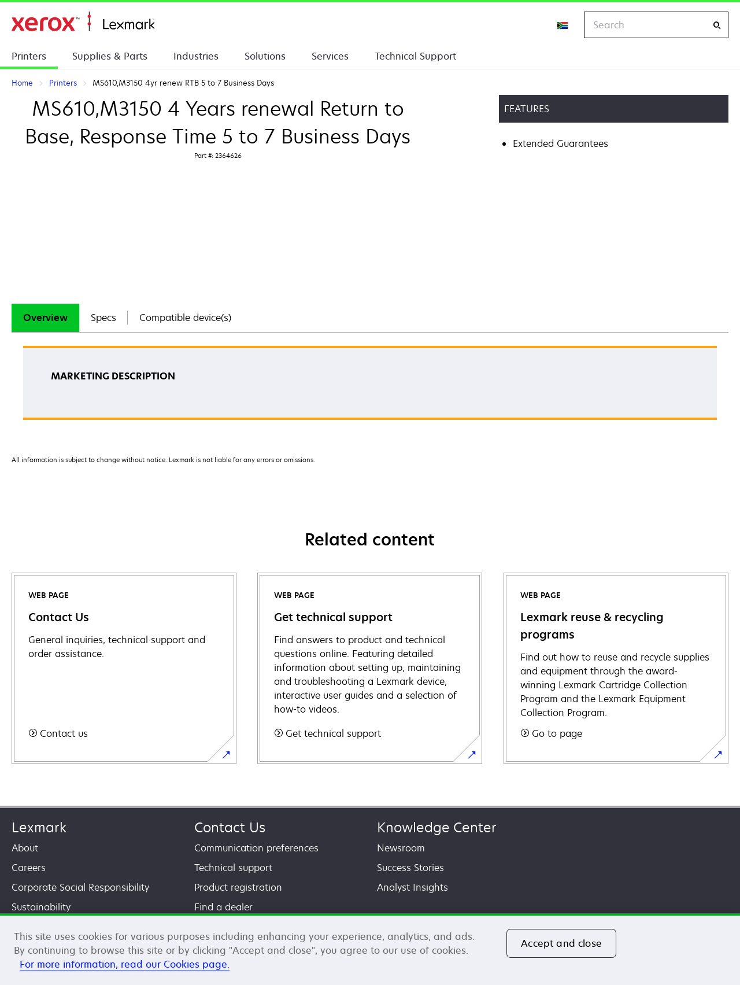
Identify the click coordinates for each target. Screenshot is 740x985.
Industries (196, 56)
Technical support (233, 867)
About (25, 848)
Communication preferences (256, 848)
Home (83, 22)
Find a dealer (223, 907)
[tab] (45, 318)
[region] (370, 949)
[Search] (716, 25)
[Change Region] (563, 24)
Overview (45, 317)
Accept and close (561, 943)
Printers (29, 56)
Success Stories (410, 867)
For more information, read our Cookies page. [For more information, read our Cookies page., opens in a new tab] (125, 964)
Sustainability (41, 907)
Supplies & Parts (109, 56)
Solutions (265, 56)
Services (330, 56)
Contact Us (229, 827)
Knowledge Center (437, 827)
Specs (103, 317)
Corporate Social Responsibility (80, 887)
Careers (29, 867)
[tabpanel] (370, 387)
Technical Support (415, 56)
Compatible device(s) (185, 317)
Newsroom (401, 848)
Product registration (238, 887)
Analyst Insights (412, 887)
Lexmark (39, 827)
